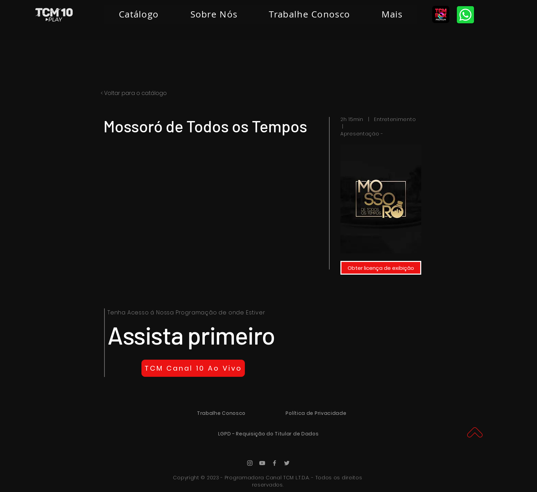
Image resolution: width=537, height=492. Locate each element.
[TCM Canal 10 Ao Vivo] (193, 368)
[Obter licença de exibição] (380, 268)
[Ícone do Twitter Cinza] (286, 463)
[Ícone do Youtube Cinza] (262, 463)
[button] (392, 14)
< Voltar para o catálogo (134, 93)
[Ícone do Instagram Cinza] (249, 463)
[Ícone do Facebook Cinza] (274, 463)
